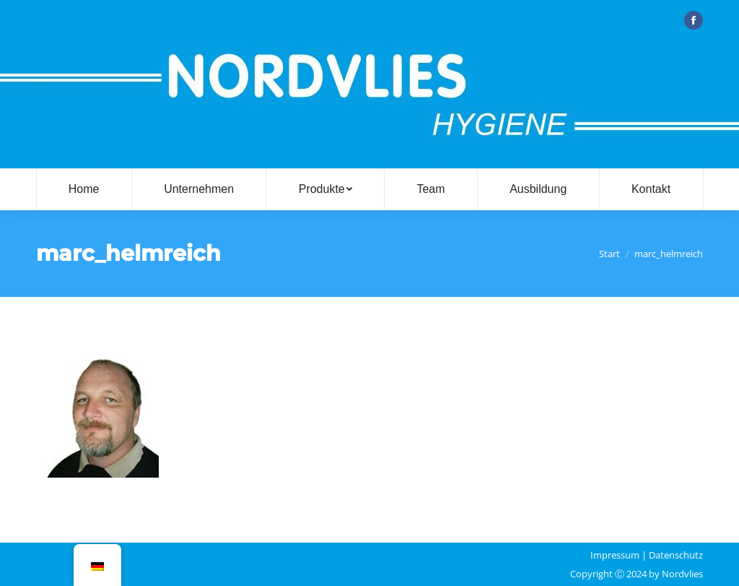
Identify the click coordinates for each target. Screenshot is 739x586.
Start (609, 253)
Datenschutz (676, 554)
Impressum (614, 554)
